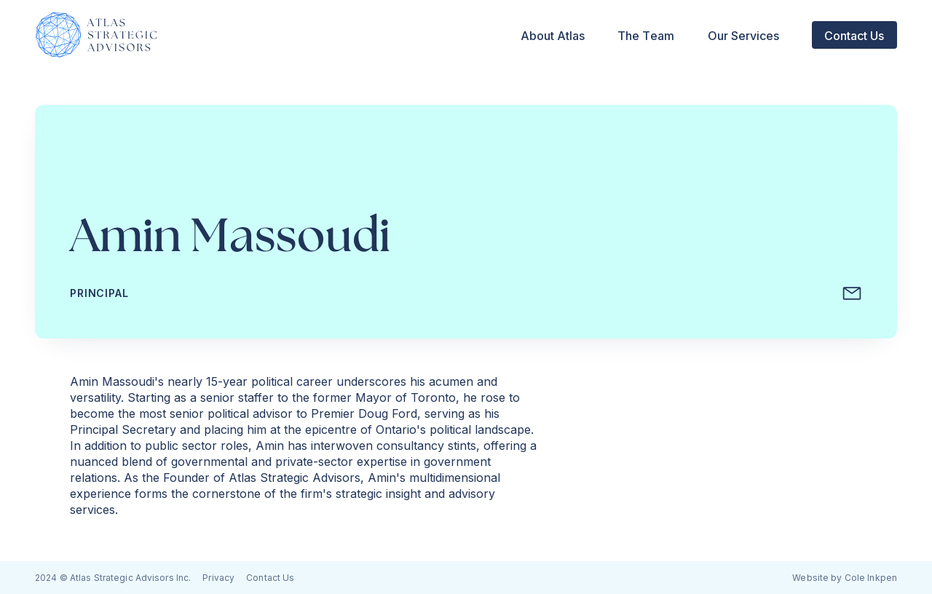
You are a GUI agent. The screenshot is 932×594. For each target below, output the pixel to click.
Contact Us (270, 577)
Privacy (218, 577)
